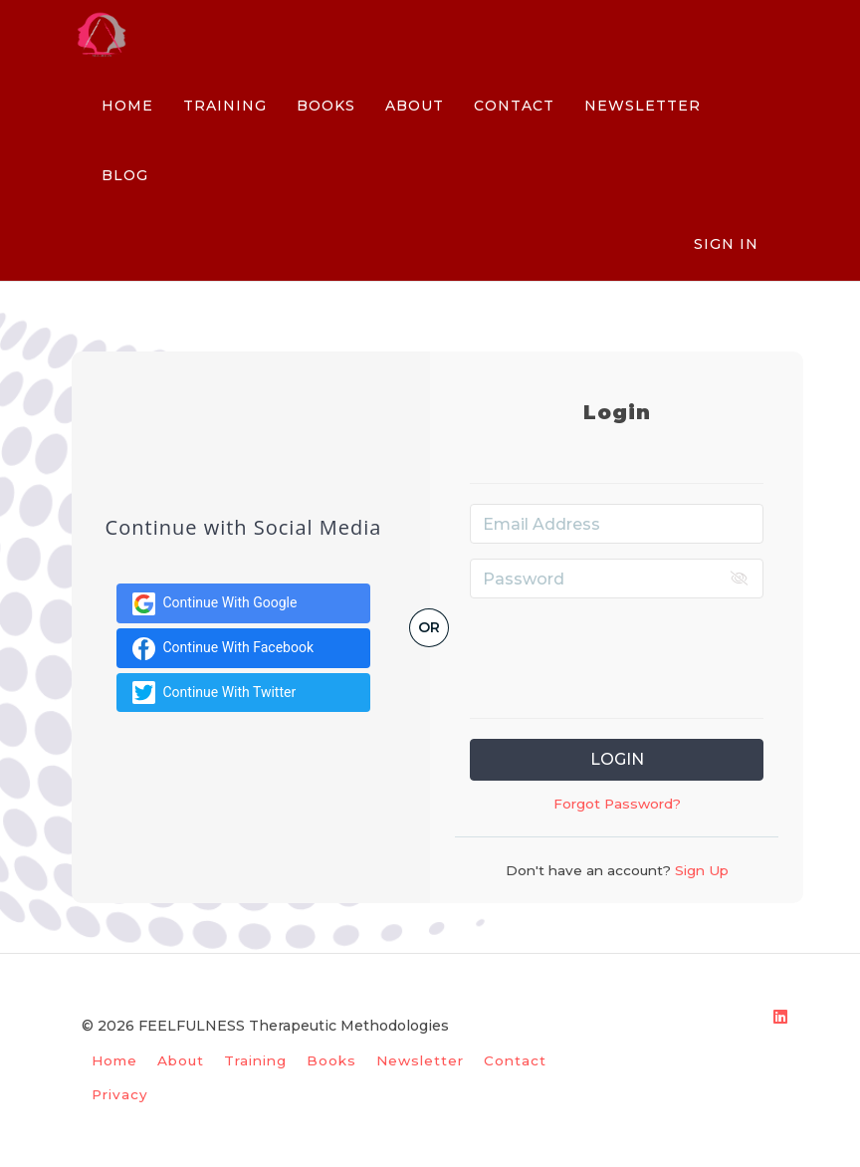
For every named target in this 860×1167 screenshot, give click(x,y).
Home (114, 1060)
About (180, 1060)
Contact (515, 1060)
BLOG (125, 175)
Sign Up (700, 870)
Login (617, 759)
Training (255, 1060)
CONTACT (514, 106)
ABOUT (414, 106)
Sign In (726, 244)
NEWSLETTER (642, 106)
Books (331, 1060)
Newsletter (420, 1060)
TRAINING (225, 106)
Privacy (120, 1094)
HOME (127, 106)
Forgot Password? (617, 804)
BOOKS (326, 106)
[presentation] (621, 652)
